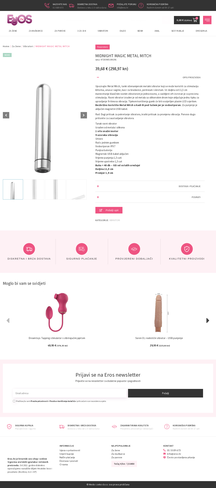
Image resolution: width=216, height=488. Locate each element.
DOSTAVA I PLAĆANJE (190, 186)
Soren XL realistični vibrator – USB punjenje (159, 338)
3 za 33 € (81, 30)
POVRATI (196, 197)
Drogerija (201, 30)
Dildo (123, 30)
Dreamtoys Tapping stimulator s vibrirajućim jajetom (57, 338)
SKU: (97, 59)
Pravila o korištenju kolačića (63, 401)
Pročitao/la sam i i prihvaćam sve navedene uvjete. (61, 401)
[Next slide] (84, 115)
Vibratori (103, 30)
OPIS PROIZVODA (192, 77)
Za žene (13, 30)
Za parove (60, 30)
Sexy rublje (177, 30)
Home (6, 46)
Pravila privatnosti (39, 401)
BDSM (140, 30)
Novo (7, 55)
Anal (157, 30)
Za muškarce (36, 30)
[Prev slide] (6, 115)
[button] (150, 77)
